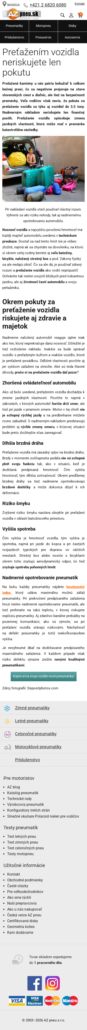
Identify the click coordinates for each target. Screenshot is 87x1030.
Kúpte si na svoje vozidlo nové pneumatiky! (43, 676)
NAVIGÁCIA (11, 4)
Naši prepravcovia (22, 903)
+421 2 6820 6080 (48, 5)
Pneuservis (43, 37)
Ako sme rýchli (19, 897)
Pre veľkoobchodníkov (25, 891)
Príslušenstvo (14, 37)
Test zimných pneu (22, 842)
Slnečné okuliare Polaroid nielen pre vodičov (43, 816)
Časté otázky (17, 886)
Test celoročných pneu (25, 848)
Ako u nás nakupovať (24, 909)
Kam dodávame (20, 932)
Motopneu (43, 26)
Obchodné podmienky (25, 880)
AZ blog (13, 787)
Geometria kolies (21, 926)
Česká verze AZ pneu (24, 915)
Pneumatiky (14, 26)
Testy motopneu (20, 854)
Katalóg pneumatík (22, 793)
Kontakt (80, 3)
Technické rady (19, 798)
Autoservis (72, 37)
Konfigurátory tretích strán (28, 810)
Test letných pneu (21, 836)
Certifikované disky (22, 921)
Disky (72, 26)
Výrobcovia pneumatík (25, 804)
